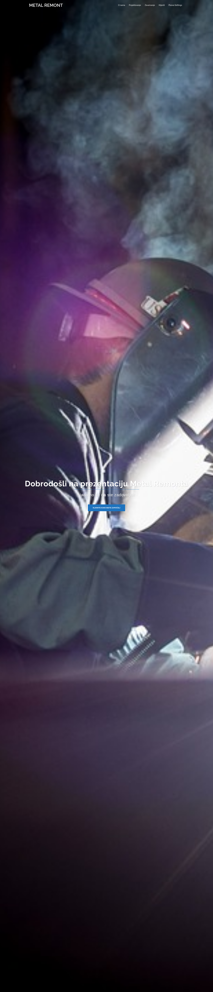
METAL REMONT (46, 5)
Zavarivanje (150, 5)
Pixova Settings (175, 5)
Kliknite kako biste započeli (106, 508)
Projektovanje (135, 5)
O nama (121, 5)
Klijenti (162, 5)
